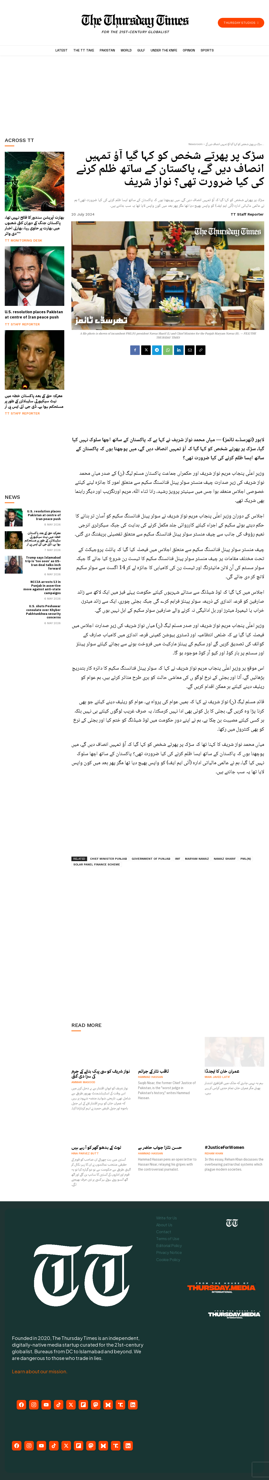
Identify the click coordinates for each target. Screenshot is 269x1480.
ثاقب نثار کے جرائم (153, 1071)
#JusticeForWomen (224, 1147)
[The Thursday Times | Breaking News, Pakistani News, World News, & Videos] (135, 24)
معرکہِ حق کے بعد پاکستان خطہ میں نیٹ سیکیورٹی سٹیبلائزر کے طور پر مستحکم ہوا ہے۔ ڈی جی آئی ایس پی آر (34, 401)
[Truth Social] (120, 1404)
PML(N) (245, 858)
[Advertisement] (40, 94)
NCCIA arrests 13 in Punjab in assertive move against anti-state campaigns (42, 587)
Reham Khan (214, 1153)
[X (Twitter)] (71, 1404)
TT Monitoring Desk (23, 240)
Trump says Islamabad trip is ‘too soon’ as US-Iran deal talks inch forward (43, 563)
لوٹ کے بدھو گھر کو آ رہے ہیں (96, 1147)
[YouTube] (46, 1404)
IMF (177, 858)
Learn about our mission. (40, 1371)
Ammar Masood (83, 1082)
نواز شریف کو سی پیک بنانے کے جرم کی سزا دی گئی (100, 1074)
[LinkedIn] (133, 1404)
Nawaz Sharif (225, 858)
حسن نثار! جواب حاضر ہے (160, 1147)
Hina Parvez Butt (85, 1153)
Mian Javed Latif (217, 1077)
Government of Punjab (151, 858)
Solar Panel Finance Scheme (96, 864)
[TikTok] (58, 1404)
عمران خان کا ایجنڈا (222, 1071)
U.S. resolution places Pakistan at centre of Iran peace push (34, 314)
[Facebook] (21, 1404)
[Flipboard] (83, 1404)
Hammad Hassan (150, 1077)
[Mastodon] (95, 1404)
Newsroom (196, 144)
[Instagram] (34, 1404)
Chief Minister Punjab (108, 858)
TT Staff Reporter (22, 324)
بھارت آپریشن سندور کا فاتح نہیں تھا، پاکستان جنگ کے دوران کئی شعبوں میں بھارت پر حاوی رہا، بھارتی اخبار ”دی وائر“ (34, 225)
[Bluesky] (108, 1404)
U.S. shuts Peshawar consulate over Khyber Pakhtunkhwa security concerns (43, 612)
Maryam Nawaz (197, 858)
